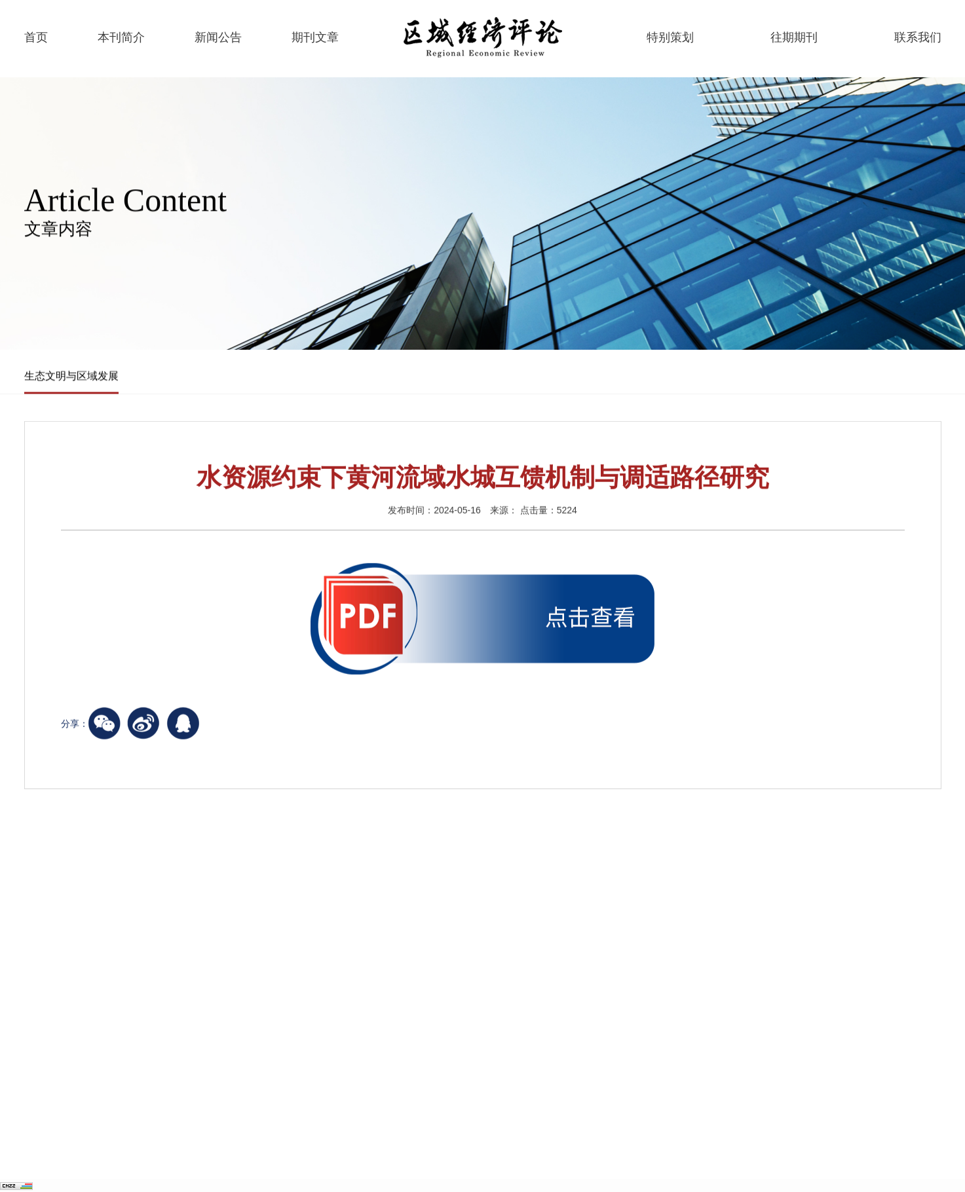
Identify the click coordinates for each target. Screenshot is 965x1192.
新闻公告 (218, 37)
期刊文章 (315, 37)
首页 (36, 37)
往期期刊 (794, 37)
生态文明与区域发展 (71, 376)
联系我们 (917, 37)
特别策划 (670, 37)
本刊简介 (121, 37)
